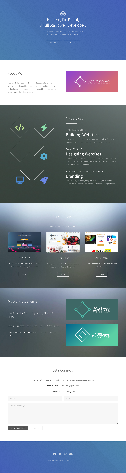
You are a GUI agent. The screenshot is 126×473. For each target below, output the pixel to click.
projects (11, 335)
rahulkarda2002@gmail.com (68, 386)
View (24, 274)
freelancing (28, 332)
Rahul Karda (74, 460)
